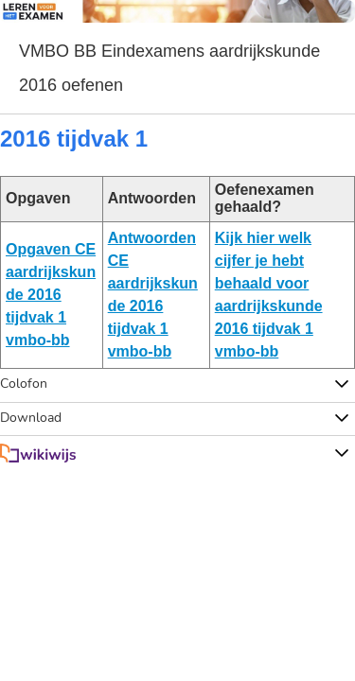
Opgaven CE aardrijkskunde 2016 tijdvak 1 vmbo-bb (51, 294)
